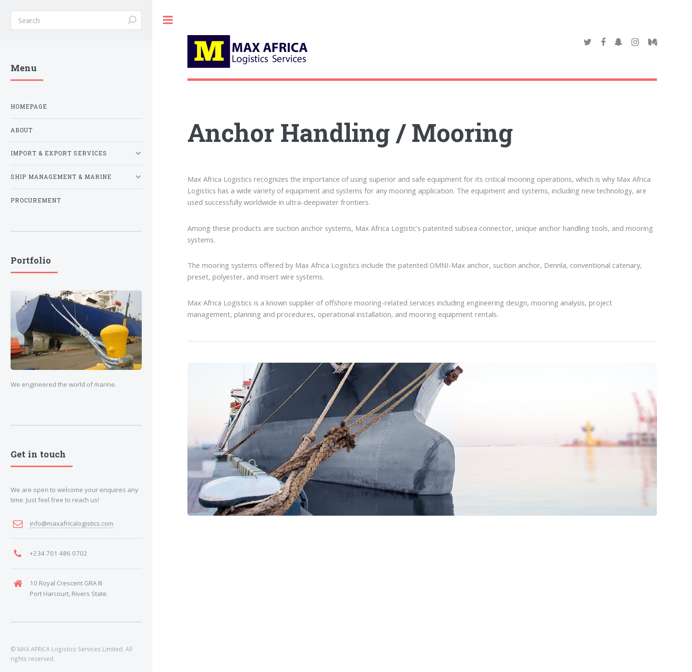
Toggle (168, 20)
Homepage (29, 106)
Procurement (36, 200)
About (22, 130)
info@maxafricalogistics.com (71, 523)
